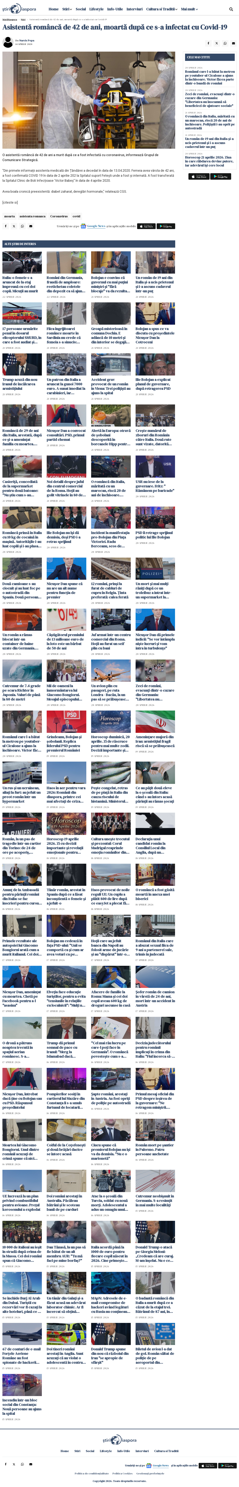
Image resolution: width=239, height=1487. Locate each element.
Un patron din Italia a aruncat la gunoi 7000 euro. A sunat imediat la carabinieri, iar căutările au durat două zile (66, 386)
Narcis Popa (26, 40)
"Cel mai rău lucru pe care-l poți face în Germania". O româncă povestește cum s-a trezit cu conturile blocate (109, 1050)
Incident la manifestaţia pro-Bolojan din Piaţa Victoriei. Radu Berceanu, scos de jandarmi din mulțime (110, 539)
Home (54, 9)
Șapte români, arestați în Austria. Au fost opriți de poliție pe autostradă (111, 1098)
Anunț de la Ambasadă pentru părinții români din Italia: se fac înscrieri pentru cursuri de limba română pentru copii (21, 896)
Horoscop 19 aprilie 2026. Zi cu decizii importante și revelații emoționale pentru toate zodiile (65, 846)
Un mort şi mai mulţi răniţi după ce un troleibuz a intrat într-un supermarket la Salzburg (153, 590)
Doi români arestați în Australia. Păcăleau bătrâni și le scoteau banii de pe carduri (64, 1203)
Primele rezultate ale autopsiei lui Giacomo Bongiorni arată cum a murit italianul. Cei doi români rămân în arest (20, 947)
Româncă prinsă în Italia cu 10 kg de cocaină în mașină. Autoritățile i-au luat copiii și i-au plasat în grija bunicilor (22, 539)
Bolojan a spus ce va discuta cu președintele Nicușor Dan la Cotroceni (155, 335)
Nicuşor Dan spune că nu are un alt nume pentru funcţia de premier (64, 590)
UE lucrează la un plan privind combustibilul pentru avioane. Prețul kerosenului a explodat (21, 1203)
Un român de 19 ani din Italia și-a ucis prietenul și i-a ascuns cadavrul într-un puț (155, 284)
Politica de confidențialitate (92, 1473)
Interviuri (134, 9)
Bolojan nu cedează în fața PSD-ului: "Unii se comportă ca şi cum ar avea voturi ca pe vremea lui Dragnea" (65, 947)
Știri (23, 19)
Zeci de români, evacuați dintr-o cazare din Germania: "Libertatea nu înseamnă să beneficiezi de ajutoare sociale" (155, 692)
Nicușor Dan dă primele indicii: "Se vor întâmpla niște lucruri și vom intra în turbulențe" (155, 641)
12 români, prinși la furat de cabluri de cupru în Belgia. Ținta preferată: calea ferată (109, 590)
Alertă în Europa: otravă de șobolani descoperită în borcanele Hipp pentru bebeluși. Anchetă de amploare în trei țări (111, 437)
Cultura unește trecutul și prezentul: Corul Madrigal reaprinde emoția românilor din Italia (110, 846)
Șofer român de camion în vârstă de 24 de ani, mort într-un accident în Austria (155, 999)
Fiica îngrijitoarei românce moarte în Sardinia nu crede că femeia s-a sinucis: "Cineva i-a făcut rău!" (65, 335)
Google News (96, 226)
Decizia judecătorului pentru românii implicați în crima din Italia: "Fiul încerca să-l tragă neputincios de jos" (154, 1050)
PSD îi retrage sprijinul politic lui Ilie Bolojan (154, 535)
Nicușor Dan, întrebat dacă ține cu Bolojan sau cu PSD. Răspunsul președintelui (22, 1101)
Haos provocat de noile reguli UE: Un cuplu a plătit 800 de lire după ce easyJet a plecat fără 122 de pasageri (110, 896)
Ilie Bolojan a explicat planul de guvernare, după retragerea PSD (153, 384)
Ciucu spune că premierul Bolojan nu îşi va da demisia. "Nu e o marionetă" (110, 1152)
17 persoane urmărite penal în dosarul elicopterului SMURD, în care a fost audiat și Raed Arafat (21, 335)
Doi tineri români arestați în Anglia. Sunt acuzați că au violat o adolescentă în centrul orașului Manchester (65, 1356)
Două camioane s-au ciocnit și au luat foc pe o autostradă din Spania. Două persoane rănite (21, 590)
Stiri (65, 9)
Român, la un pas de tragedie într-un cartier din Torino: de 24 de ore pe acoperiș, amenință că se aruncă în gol (21, 846)
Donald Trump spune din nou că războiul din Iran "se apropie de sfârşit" (110, 1356)
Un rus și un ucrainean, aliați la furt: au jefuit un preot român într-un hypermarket (21, 795)
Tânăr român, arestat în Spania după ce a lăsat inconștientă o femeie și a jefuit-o (66, 896)
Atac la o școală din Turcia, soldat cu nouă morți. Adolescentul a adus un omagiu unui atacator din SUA (109, 1203)
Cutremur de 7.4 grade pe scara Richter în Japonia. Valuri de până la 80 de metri (21, 692)
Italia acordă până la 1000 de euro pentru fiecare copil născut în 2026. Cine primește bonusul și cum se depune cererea (109, 1254)
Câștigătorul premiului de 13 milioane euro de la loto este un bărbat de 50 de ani (65, 641)
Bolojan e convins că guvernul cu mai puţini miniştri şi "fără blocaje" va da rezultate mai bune (110, 284)
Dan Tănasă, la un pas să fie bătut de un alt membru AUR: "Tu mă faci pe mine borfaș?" (66, 1254)
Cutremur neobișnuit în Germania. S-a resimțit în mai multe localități (155, 1200)
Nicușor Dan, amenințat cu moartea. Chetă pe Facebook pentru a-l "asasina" (21, 999)
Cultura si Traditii (160, 9)
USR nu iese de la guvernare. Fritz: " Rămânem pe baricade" (155, 486)
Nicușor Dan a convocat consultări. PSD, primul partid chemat (66, 435)
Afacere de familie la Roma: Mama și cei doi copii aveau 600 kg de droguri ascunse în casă (110, 999)
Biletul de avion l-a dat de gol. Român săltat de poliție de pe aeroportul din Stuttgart (155, 1356)
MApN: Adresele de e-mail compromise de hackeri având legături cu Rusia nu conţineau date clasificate (109, 1305)
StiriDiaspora (9, 19)
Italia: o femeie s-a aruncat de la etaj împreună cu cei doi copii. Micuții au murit (20, 284)
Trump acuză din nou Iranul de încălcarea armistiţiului (19, 384)
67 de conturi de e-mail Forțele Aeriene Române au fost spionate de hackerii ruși (21, 1356)
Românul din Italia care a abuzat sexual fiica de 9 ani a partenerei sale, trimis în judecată (155, 947)
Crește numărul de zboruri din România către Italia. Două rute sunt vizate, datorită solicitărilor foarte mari (155, 437)
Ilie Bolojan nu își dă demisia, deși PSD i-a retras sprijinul (63, 537)
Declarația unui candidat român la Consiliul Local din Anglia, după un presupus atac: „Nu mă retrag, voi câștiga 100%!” (154, 846)
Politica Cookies (123, 1473)
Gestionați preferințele (150, 1473)
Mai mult (189, 9)
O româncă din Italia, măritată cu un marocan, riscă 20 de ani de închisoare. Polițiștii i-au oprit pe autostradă (108, 488)
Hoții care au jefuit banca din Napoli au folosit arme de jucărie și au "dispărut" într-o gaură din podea (110, 947)
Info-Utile (115, 9)
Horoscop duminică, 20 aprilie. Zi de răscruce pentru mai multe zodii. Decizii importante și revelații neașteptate (110, 744)
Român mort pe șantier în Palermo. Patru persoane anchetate (155, 1149)
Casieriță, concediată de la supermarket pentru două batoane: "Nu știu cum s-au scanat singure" (20, 488)
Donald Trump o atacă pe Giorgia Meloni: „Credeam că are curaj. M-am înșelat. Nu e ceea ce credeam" (155, 1254)
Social (81, 9)
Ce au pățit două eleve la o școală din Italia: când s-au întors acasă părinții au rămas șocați (155, 795)
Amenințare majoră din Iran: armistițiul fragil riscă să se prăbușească (155, 741)
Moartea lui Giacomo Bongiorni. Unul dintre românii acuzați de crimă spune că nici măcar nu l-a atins (20, 1152)
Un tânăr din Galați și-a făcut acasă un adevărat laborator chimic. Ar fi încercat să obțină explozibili (66, 1305)
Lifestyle (96, 9)
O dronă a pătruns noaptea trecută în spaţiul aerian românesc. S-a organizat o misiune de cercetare (21, 1050)
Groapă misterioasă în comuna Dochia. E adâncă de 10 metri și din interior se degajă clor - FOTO (109, 335)
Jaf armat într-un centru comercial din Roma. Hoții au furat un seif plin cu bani (111, 641)
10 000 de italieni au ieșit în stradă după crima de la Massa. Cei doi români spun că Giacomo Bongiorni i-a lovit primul (22, 1254)
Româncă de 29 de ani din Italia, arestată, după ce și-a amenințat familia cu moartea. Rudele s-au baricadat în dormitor (22, 437)
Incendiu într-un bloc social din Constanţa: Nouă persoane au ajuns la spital (21, 1407)
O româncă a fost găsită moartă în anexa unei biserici (155, 894)
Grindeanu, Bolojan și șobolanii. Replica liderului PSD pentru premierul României (64, 744)
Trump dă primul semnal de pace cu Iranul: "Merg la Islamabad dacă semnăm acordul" (62, 1050)
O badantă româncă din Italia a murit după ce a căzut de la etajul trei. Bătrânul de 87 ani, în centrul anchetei (155, 1305)
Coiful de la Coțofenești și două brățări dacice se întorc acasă (66, 1149)
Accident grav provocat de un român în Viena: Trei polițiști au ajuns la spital (110, 386)
